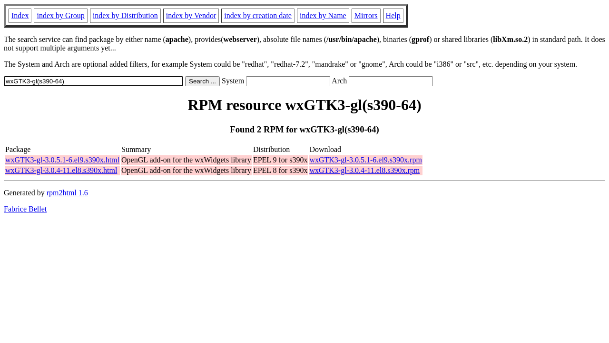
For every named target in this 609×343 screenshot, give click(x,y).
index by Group (60, 15)
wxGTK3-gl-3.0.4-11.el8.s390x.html (61, 170)
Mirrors (366, 15)
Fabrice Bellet (25, 209)
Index (20, 15)
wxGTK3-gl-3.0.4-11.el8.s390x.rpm (364, 170)
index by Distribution (125, 15)
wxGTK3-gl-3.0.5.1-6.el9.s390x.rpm (365, 160)
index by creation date (258, 15)
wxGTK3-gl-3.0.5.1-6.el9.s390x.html (62, 160)
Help (393, 15)
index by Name (323, 15)
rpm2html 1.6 (67, 193)
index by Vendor (191, 15)
